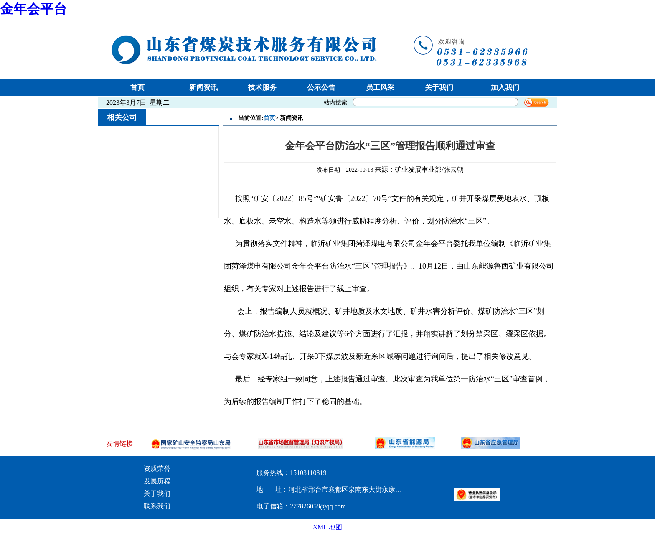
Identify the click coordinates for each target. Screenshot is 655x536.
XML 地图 (328, 527)
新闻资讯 (203, 87)
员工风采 (380, 87)
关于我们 (439, 87)
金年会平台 (33, 8)
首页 (137, 87)
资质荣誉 (157, 468)
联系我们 (157, 506)
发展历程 (157, 481)
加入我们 (505, 87)
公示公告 (321, 87)
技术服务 (262, 87)
